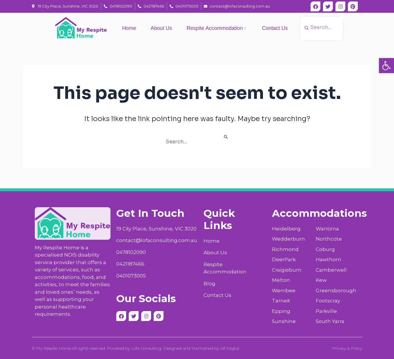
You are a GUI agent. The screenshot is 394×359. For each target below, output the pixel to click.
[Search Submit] (226, 137)
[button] (386, 65)
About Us (161, 28)
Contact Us (275, 28)
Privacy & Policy (347, 348)
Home (129, 28)
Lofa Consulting (146, 348)
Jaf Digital (229, 348)
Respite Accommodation (216, 28)
